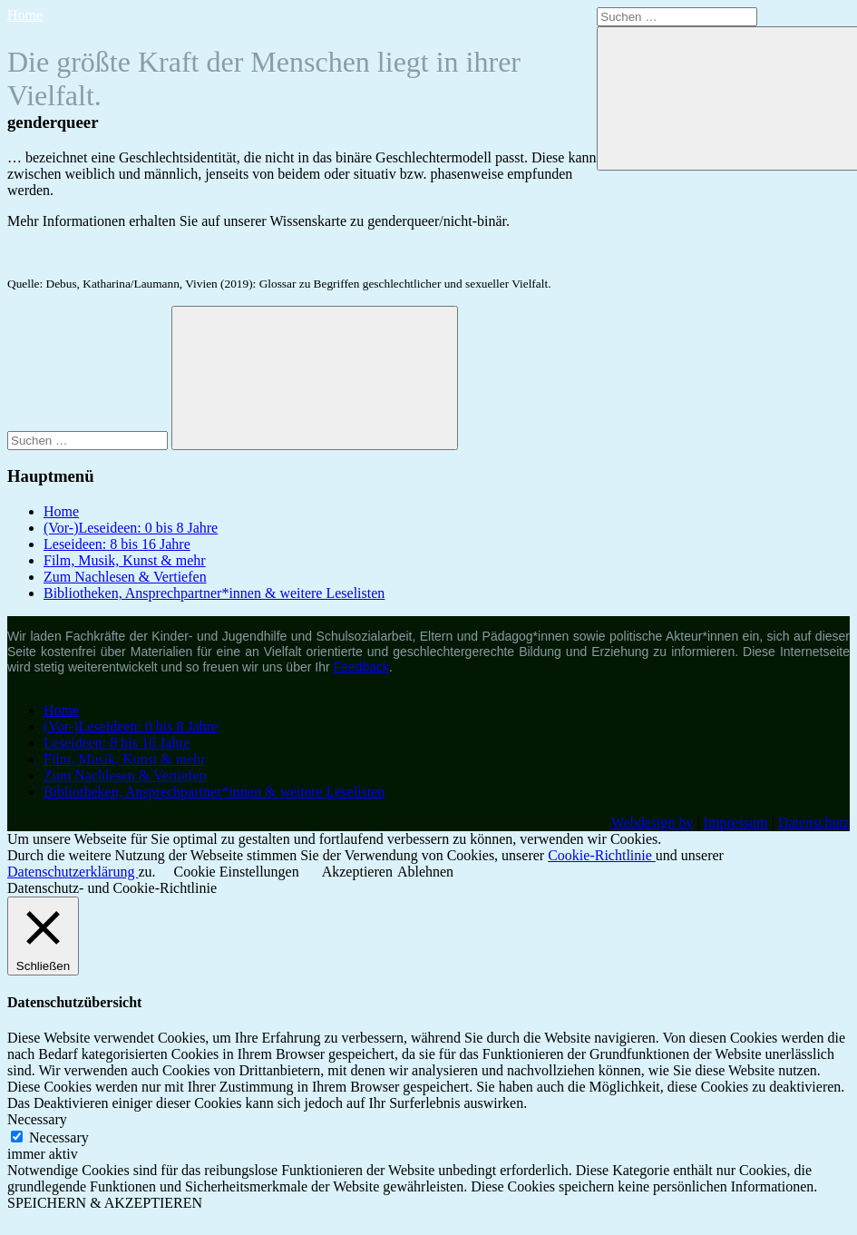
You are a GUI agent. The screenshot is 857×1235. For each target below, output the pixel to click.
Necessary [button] (37, 1119)
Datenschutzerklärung (72, 871)
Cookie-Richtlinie (602, 855)
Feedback (361, 667)
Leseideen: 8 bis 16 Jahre (117, 544)
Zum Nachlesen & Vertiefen (125, 576)
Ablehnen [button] (425, 871)
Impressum (736, 822)
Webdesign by (652, 822)
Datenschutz (814, 822)
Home (25, 15)
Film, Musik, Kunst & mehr (125, 560)
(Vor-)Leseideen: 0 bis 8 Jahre (131, 527)
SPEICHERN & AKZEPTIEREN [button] (104, 1202)
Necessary (59, 1137)
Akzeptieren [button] (357, 871)
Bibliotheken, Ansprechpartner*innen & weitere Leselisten (214, 593)
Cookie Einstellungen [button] (236, 871)
